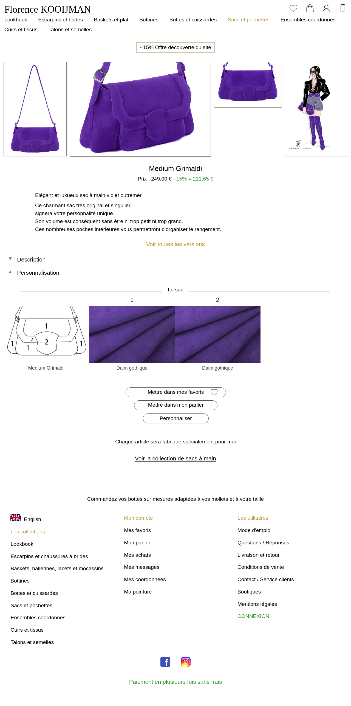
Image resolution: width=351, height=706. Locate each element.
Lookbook (15, 19)
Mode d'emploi (254, 530)
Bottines (148, 19)
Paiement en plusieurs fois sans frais (175, 682)
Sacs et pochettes (249, 19)
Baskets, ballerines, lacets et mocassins (56, 568)
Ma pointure (138, 592)
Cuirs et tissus (20, 29)
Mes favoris (137, 530)
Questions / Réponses (263, 542)
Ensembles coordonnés (308, 19)
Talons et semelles (70, 29)
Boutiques (249, 592)
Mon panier (137, 542)
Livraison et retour (258, 555)
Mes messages (141, 567)
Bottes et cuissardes (193, 19)
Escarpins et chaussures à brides (49, 556)
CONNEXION (253, 616)
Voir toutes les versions (175, 244)
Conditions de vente (260, 567)
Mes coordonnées (145, 579)
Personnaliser (176, 418)
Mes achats (137, 555)
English (25, 519)
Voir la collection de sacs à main (175, 458)
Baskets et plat (111, 19)
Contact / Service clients (265, 579)
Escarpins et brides (60, 19)
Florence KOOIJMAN (47, 9)
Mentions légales (257, 604)
